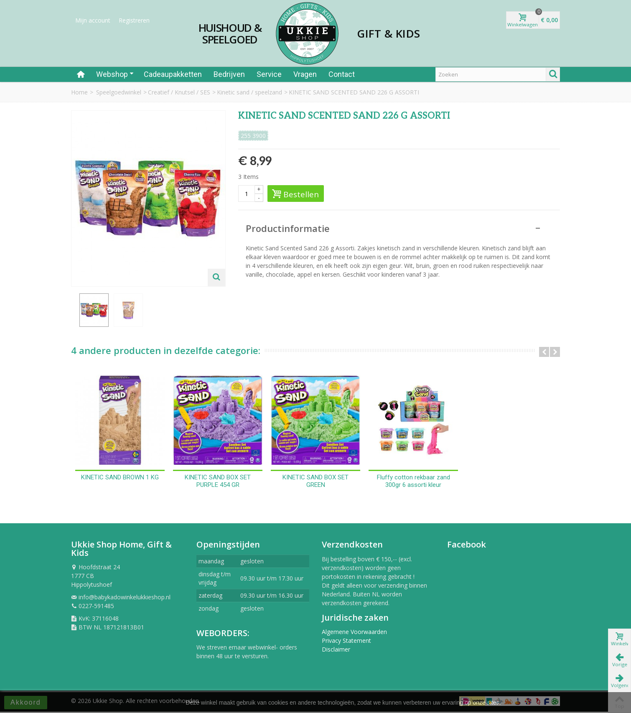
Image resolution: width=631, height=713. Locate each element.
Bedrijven (229, 74)
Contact (341, 74)
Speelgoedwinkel (118, 92)
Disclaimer (336, 650)
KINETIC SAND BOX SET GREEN (315, 482)
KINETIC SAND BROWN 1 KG (120, 478)
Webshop (115, 74)
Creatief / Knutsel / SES (179, 92)
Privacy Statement (346, 642)
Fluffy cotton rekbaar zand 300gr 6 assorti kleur (413, 482)
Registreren (134, 20)
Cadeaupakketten (173, 74)
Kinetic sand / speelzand (249, 92)
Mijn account (92, 20)
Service (269, 74)
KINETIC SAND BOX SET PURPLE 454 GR (218, 482)
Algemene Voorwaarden (354, 633)
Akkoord (25, 702)
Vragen (305, 74)
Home (79, 92)
